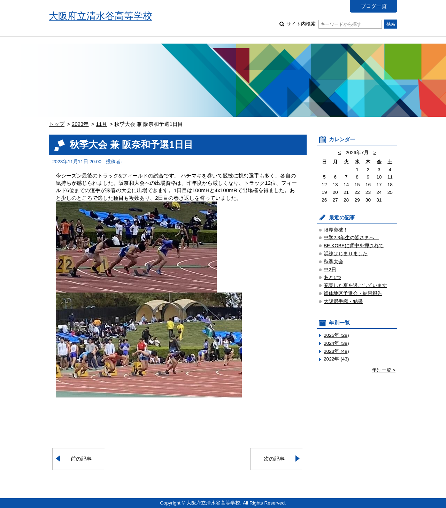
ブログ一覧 (374, 6)
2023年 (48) (336, 351)
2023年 (80, 124)
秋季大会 (333, 261)
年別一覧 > (383, 370)
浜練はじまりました (346, 253)
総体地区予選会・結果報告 (353, 293)
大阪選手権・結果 (343, 301)
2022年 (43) (336, 359)
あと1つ (332, 277)
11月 (101, 124)
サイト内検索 (334, 23)
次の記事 (274, 459)
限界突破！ (336, 230)
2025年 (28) (336, 335)
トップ (56, 124)
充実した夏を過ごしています (355, 285)
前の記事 (81, 459)
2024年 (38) (336, 343)
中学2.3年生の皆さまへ (351, 237)
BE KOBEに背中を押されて (354, 245)
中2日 (330, 269)
